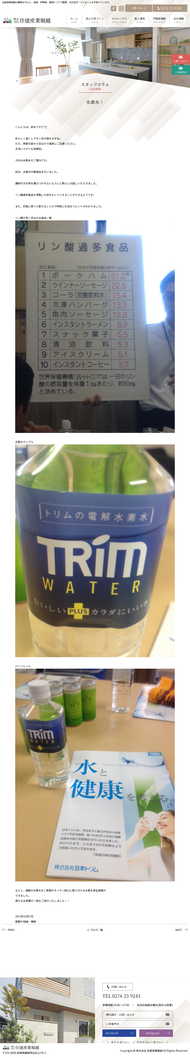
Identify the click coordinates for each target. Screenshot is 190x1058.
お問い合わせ (139, 8)
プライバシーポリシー (150, 1042)
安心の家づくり (95, 20)
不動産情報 (159, 20)
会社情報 (179, 20)
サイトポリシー (120, 1042)
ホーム (74, 20)
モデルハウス (119, 20)
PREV (11, 930)
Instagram (153, 1033)
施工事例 (140, 20)
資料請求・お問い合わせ (120, 1014)
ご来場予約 (181, 72)
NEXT (178, 930)
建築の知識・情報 (25, 921)
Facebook (112, 1033)
